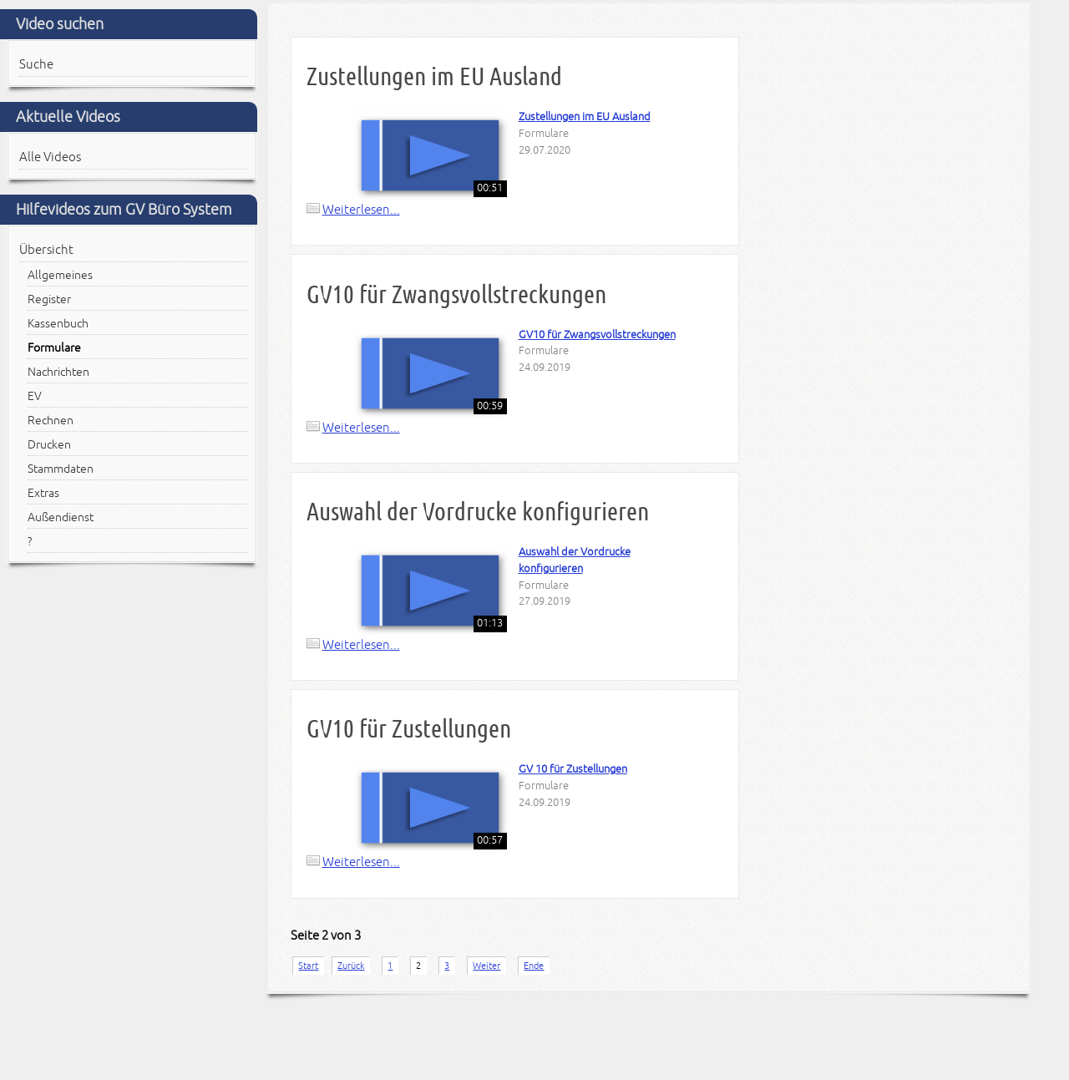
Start (308, 965)
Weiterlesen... (361, 209)
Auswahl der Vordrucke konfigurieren (478, 511)
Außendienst (61, 517)
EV (35, 396)
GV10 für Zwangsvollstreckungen (456, 294)
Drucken (49, 445)
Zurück (350, 965)
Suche (36, 64)
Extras (43, 493)
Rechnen (50, 420)
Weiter (486, 965)
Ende (534, 965)
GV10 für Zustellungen (409, 728)
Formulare (54, 348)
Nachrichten (58, 372)
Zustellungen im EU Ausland (434, 76)
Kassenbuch (58, 324)
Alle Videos (50, 157)
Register (49, 299)
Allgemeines (60, 275)
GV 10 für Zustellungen (573, 769)
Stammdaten (61, 469)
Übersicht (46, 249)
